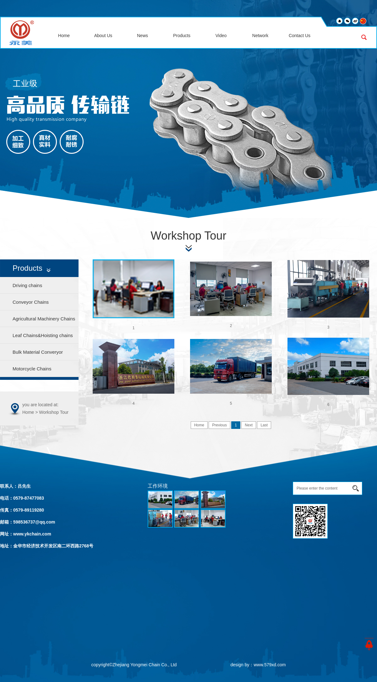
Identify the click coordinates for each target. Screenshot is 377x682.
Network (260, 35)
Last (264, 425)
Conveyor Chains (31, 302)
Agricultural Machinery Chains (44, 318)
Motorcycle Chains (32, 368)
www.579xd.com (270, 664)
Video (221, 35)
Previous (219, 425)
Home (64, 35)
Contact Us (299, 35)
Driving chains (27, 285)
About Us (103, 35)
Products (181, 35)
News (142, 35)
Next (249, 425)
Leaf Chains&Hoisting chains (43, 335)
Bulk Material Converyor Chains (38, 354)
